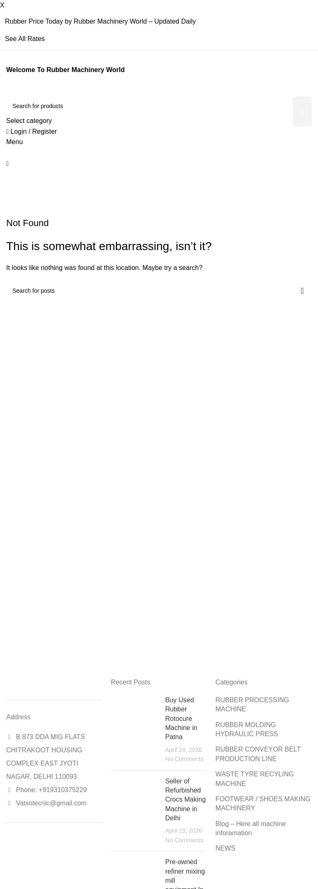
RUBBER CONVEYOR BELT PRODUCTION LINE (258, 754)
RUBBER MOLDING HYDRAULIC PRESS (246, 729)
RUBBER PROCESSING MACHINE (252, 704)
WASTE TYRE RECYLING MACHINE (254, 779)
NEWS (225, 848)
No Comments (184, 759)
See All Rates (25, 38)
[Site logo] (7, 91)
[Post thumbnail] (135, 730)
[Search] (159, 106)
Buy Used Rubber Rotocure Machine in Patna (181, 718)
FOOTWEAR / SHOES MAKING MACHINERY (262, 803)
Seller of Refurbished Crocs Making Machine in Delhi (185, 800)
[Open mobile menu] (14, 141)
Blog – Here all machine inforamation (250, 828)
